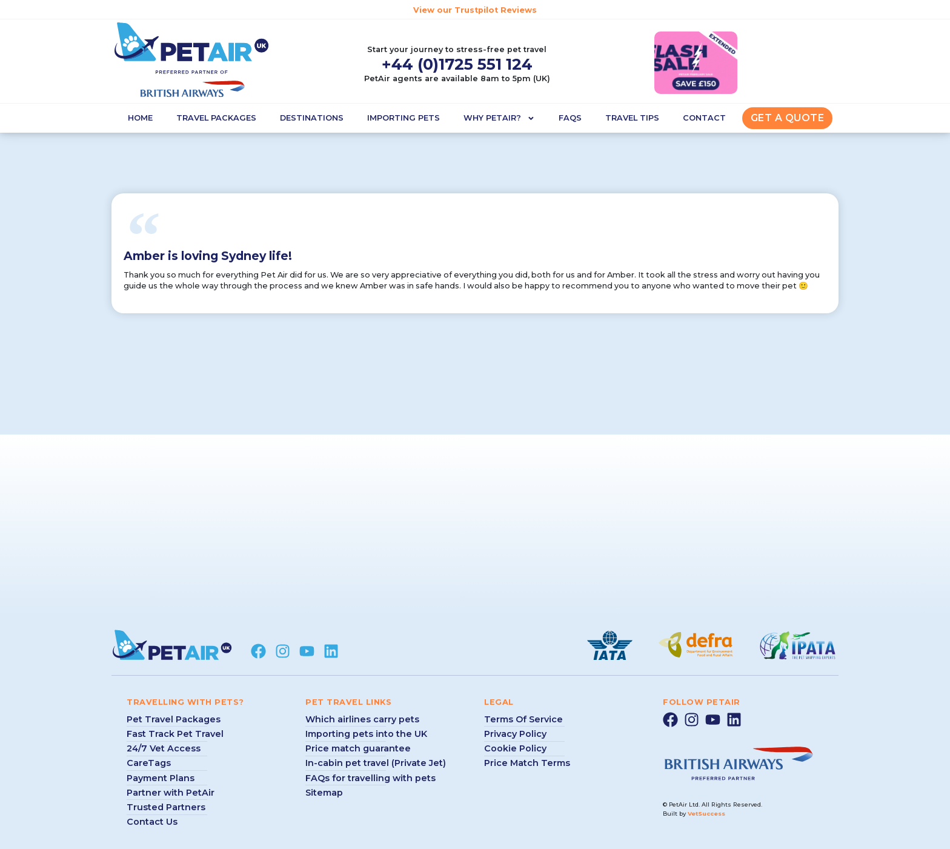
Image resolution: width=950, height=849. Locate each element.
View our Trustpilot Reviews (475, 10)
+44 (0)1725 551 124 (457, 64)
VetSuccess (706, 813)
